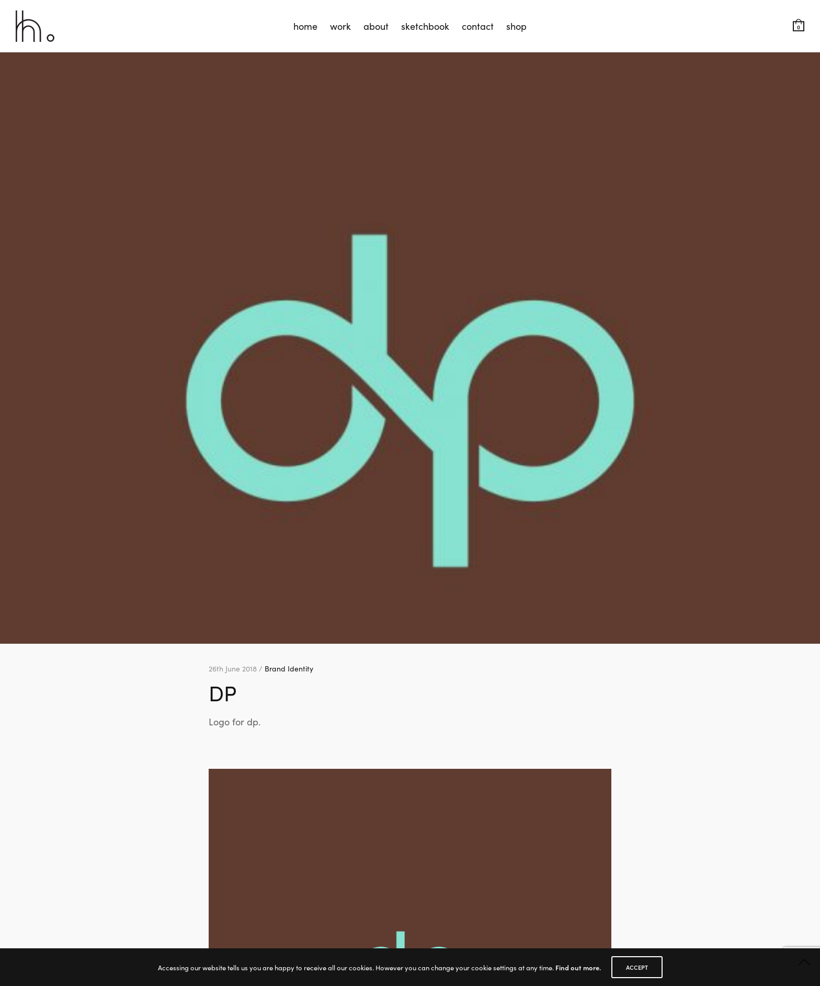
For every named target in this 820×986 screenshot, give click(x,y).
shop (516, 25)
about (376, 25)
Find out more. (578, 967)
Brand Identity (289, 668)
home (305, 25)
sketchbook (425, 25)
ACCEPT (637, 967)
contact (478, 25)
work (340, 25)
